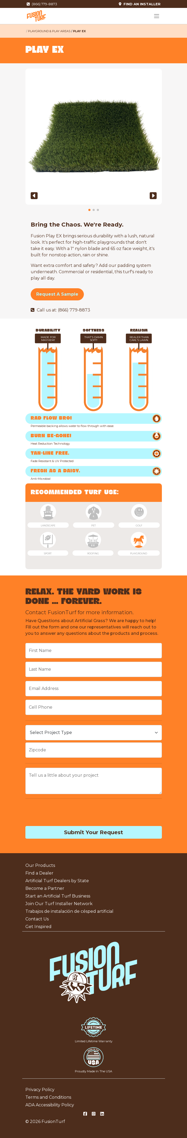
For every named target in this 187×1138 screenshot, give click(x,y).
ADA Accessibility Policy (49, 1104)
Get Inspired (38, 926)
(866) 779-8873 (42, 4)
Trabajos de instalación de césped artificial (69, 911)
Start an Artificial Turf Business (57, 896)
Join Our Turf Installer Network (59, 903)
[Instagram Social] (93, 1114)
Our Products (40, 865)
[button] (34, 196)
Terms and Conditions (48, 1097)
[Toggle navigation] (156, 16)
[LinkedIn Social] (102, 1114)
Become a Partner (44, 888)
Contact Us (37, 918)
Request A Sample (57, 294)
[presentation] (65, 813)
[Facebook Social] (85, 1114)
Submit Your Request (93, 832)
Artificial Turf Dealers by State (57, 880)
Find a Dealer (39, 873)
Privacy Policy (39, 1089)
